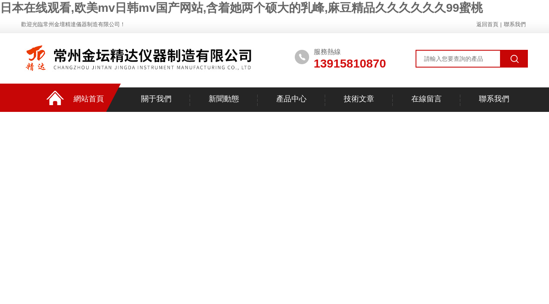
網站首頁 (88, 99)
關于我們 (156, 99)
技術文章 (359, 99)
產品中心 (291, 99)
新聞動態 (224, 99)
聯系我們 (515, 24)
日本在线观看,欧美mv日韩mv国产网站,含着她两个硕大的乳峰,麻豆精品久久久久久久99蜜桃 (241, 7)
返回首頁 (487, 24)
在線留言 (426, 99)
